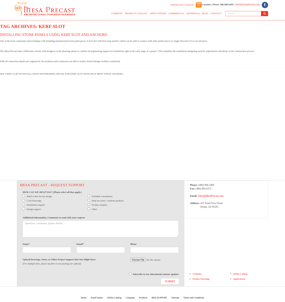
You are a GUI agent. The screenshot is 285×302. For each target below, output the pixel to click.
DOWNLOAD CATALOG (182, 5)
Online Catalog (240, 273)
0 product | (207, 4)
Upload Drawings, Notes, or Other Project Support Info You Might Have (59, 259)
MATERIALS (193, 13)
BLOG (205, 13)
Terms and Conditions (193, 297)
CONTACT (216, 13)
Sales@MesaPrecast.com (211, 196)
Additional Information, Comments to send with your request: (54, 217)
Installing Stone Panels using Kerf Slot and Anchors (53, 35)
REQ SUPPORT (159, 297)
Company (197, 273)
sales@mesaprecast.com (247, 4)
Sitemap (175, 297)
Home (84, 297)
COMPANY (117, 13)
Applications (239, 278)
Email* (80, 244)
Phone (133, 244)
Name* (26, 244)
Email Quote (97, 297)
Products (143, 297)
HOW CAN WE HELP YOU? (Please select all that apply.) (52, 192)
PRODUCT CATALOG (136, 13)
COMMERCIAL (176, 13)
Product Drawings (201, 278)
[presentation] (50, 276)
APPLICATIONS (158, 13)
